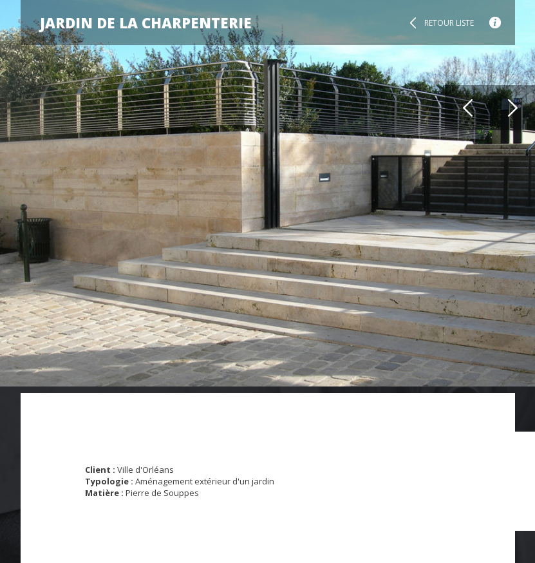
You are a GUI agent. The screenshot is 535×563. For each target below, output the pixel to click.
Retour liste (449, 22)
